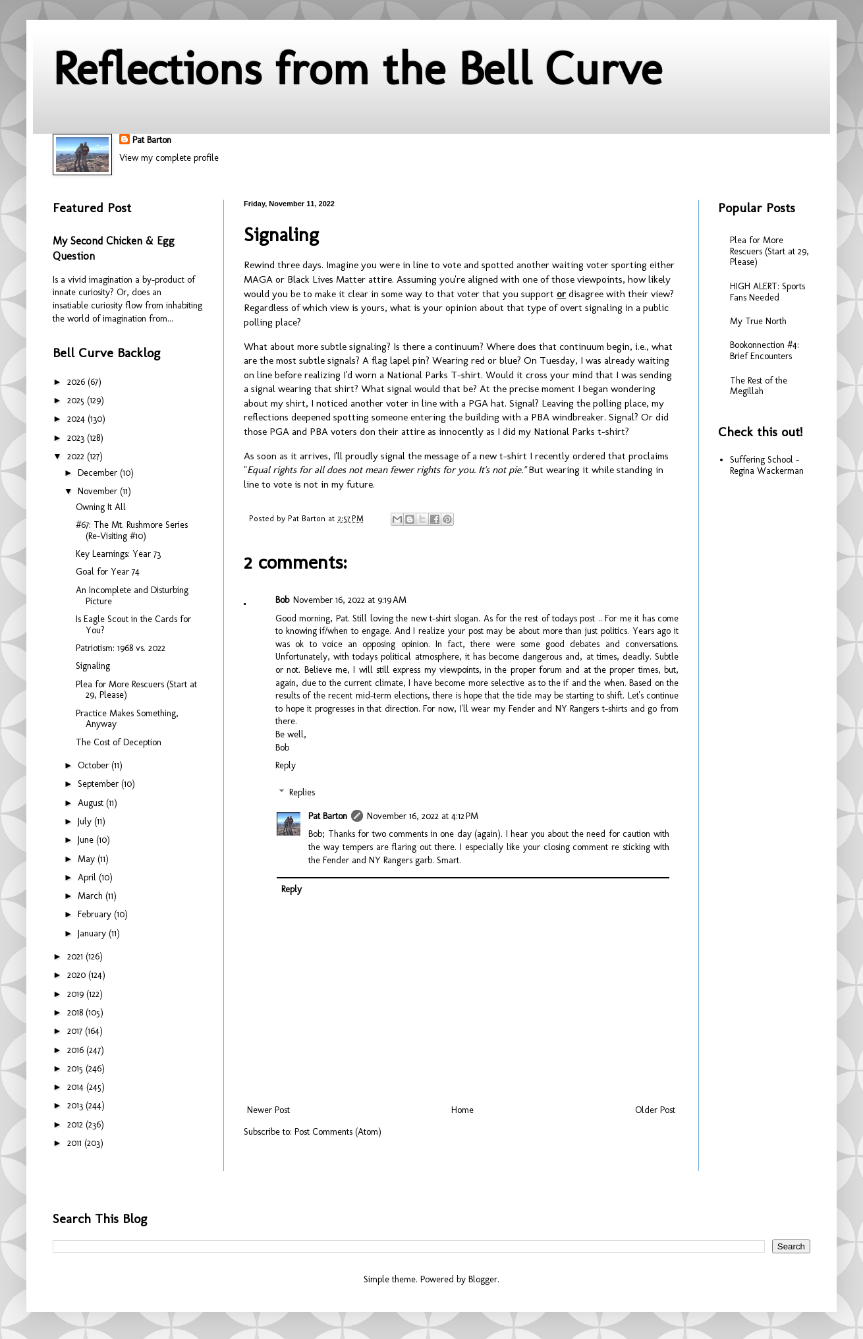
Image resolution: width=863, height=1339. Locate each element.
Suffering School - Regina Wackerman (767, 465)
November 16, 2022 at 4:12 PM (422, 816)
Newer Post (268, 1110)
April (88, 877)
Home (462, 1110)
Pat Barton (151, 140)
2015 (76, 1068)
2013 (76, 1105)
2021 (76, 956)
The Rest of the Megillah (758, 386)
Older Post (655, 1110)
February (96, 914)
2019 (76, 994)
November (99, 491)
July (86, 821)
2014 (76, 1087)
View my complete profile (169, 157)
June (87, 839)
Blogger (482, 1279)
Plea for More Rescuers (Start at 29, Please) (136, 690)
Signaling (93, 665)
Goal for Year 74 (108, 571)
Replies (302, 792)
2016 (76, 1050)
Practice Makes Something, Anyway (127, 719)
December (99, 472)
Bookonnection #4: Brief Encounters (764, 350)
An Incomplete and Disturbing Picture (132, 595)
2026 (77, 381)
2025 (77, 400)
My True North (758, 321)
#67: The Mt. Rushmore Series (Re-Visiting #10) (132, 530)
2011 (75, 1143)
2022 (77, 456)
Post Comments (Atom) (337, 1131)
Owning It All (101, 507)
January (93, 933)
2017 (76, 1031)
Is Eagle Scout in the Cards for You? (133, 624)
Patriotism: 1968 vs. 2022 (120, 648)
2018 (76, 1012)
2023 (77, 437)
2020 (77, 975)
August (92, 803)
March (91, 895)
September (99, 783)
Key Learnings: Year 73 (118, 553)
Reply (285, 765)
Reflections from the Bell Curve (357, 68)
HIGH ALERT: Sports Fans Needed (767, 292)
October (94, 765)
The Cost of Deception (118, 742)
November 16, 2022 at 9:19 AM (349, 600)
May (87, 859)
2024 (77, 418)
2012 (76, 1124)
